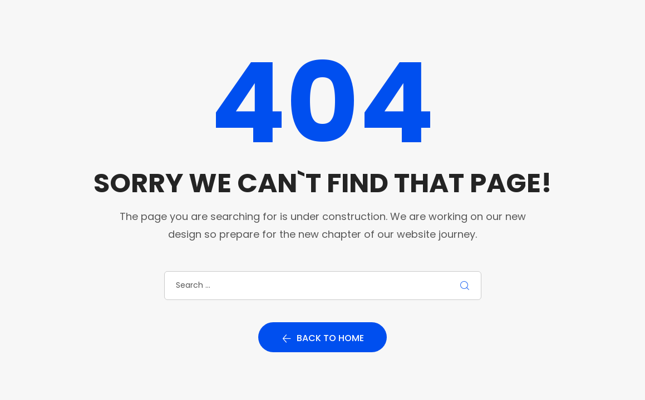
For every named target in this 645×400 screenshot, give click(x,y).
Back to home (322, 338)
